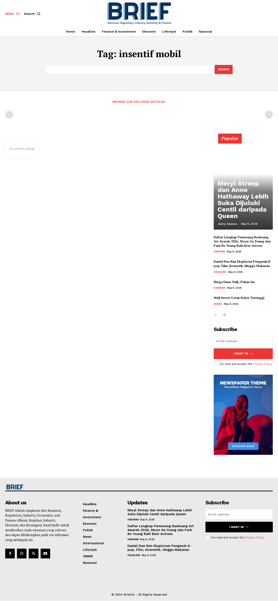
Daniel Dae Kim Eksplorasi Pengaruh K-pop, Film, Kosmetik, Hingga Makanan (243, 264)
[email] (243, 341)
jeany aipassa (227, 224)
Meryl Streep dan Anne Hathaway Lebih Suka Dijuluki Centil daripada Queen (242, 211)
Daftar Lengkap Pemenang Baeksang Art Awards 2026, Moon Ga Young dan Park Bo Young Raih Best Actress (242, 241)
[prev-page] (9, 115)
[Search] (223, 69)
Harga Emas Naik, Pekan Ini (234, 282)
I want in (243, 354)
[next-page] (223, 315)
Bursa (218, 304)
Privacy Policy (262, 364)
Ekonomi (219, 288)
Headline (220, 272)
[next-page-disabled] (269, 115)
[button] (33, 13)
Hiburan (219, 251)
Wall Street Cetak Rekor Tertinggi (239, 298)
